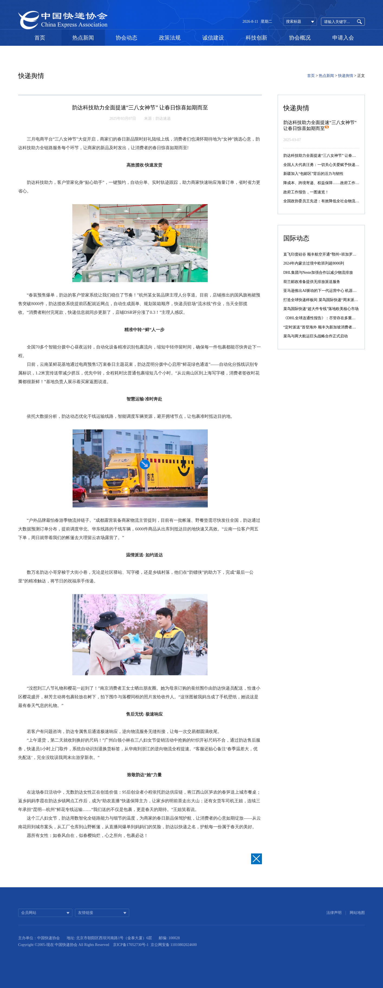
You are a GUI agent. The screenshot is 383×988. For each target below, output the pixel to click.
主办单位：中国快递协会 (39, 944)
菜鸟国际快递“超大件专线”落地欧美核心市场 (321, 309)
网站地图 (357, 917)
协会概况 (300, 38)
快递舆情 (345, 76)
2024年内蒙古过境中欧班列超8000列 (313, 263)
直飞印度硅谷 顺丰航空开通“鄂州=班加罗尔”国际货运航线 (332, 254)
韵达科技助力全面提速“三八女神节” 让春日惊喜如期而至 (331, 156)
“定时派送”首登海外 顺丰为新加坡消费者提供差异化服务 (331, 327)
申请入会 (343, 38)
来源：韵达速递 (157, 118)
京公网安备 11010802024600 (174, 951)
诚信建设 (213, 38)
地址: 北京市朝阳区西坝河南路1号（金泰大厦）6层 (109, 944)
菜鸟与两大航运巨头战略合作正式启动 (315, 336)
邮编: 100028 (169, 944)
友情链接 (85, 917)
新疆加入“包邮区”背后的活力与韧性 (313, 174)
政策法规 (170, 38)
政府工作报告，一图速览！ (306, 192)
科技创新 (256, 38)
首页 (39, 38)
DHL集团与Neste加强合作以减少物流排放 (318, 272)
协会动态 (126, 38)
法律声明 (334, 917)
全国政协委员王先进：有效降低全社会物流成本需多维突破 (332, 201)
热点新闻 (83, 38)
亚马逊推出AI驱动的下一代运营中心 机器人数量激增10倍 (331, 291)
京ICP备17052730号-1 (130, 951)
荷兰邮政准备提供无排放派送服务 (311, 282)
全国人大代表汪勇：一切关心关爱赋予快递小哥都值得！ (330, 165)
